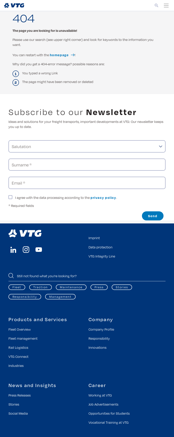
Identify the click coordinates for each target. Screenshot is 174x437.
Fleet (17, 287)
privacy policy (103, 197)
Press (99, 287)
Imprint (94, 238)
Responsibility (25, 297)
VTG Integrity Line (102, 256)
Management (60, 297)
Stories (122, 287)
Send (152, 216)
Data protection (101, 247)
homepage (59, 55)
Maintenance (71, 287)
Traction (40, 287)
